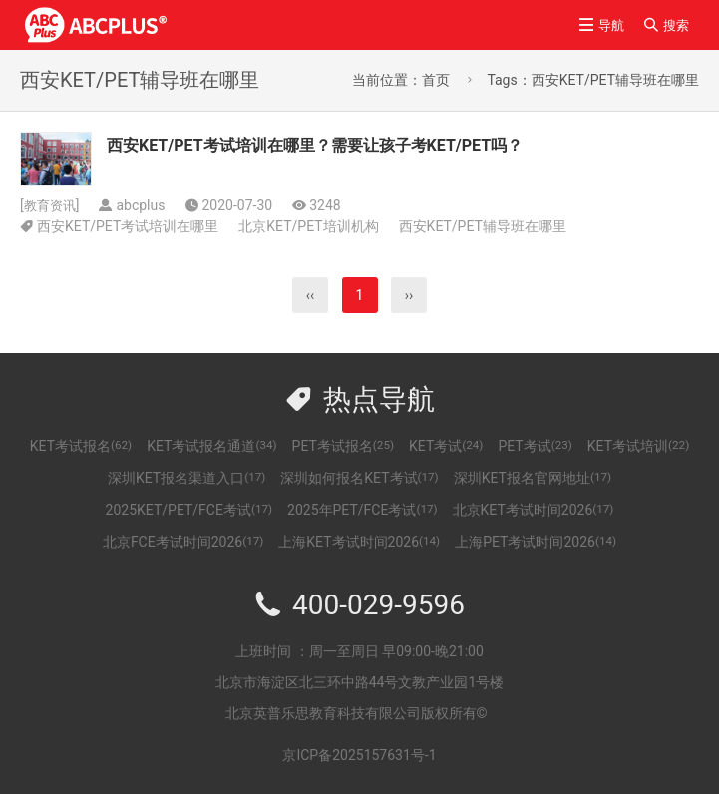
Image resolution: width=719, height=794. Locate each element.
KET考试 (446, 446)
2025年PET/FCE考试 (362, 510)
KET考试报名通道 (211, 446)
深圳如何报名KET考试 (359, 478)
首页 (436, 80)
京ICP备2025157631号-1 (359, 755)
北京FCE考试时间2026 (183, 542)
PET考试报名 (343, 446)
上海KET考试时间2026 (359, 542)
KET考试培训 (638, 446)
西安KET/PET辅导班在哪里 (482, 226)
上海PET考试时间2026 (535, 542)
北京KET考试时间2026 (533, 510)
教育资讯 (52, 205)
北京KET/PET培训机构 (308, 226)
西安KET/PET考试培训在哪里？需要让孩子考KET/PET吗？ (315, 145)
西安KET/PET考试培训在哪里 (127, 226)
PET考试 (534, 446)
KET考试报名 (81, 446)
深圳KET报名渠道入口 (186, 478)
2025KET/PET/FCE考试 (189, 510)
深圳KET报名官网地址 (532, 478)
